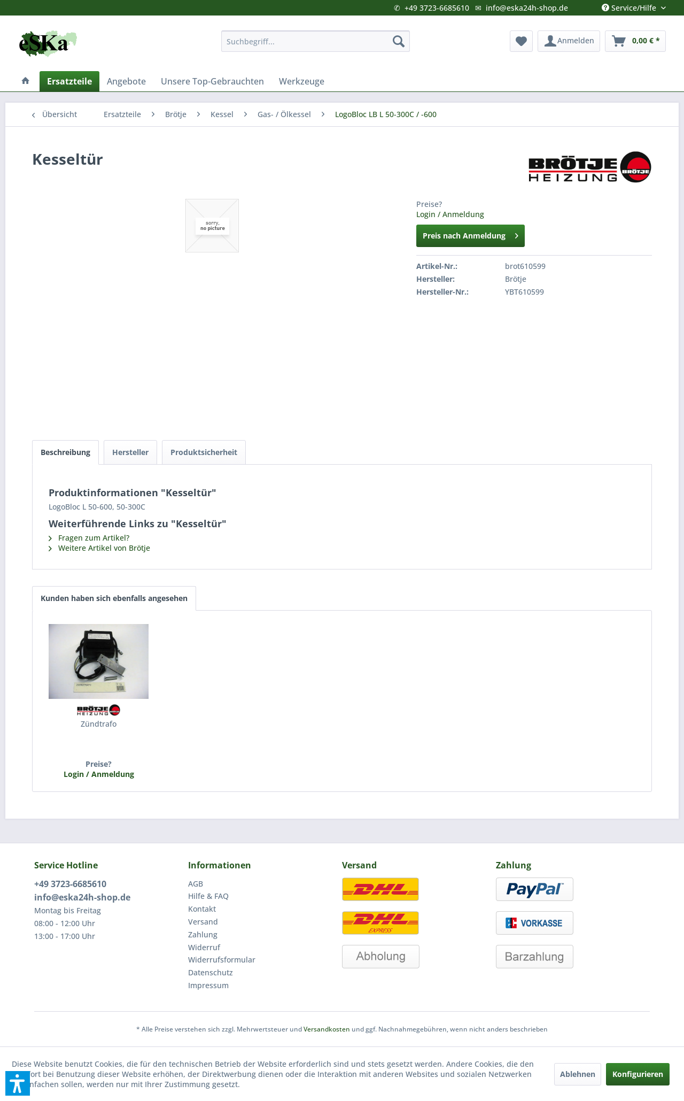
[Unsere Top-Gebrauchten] (212, 81)
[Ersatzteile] (69, 81)
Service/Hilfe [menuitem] (630, 5)
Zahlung (202, 934)
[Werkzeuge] (301, 81)
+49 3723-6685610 (437, 8)
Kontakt (202, 909)
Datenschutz (210, 972)
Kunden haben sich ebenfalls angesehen (114, 598)
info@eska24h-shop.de (527, 8)
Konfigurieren (637, 1074)
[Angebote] (126, 81)
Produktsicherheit (203, 452)
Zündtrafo (98, 724)
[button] (17, 1083)
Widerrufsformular (221, 959)
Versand (203, 922)
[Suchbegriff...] (315, 41)
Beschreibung (65, 452)
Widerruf (204, 947)
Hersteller (130, 452)
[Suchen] (398, 41)
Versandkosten (327, 1029)
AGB (195, 884)
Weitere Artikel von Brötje (99, 548)
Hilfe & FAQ (208, 896)
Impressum (208, 985)
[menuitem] (315, 41)
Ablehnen (577, 1074)
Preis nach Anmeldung (470, 234)
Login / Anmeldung (450, 214)
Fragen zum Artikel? (89, 538)
